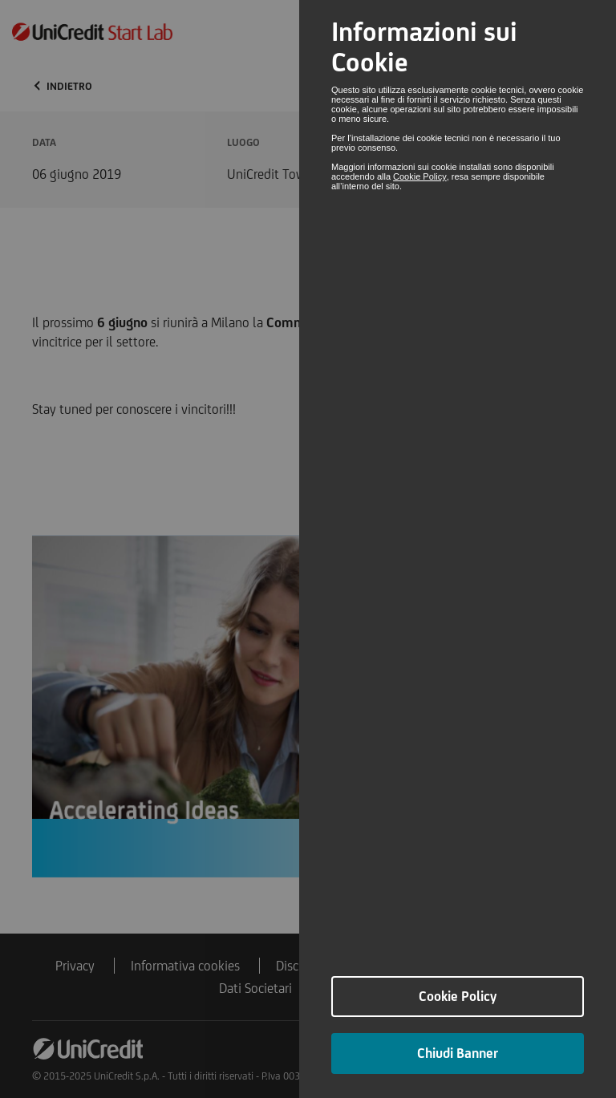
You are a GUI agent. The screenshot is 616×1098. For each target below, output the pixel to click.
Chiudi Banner (457, 1053)
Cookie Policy (420, 176)
